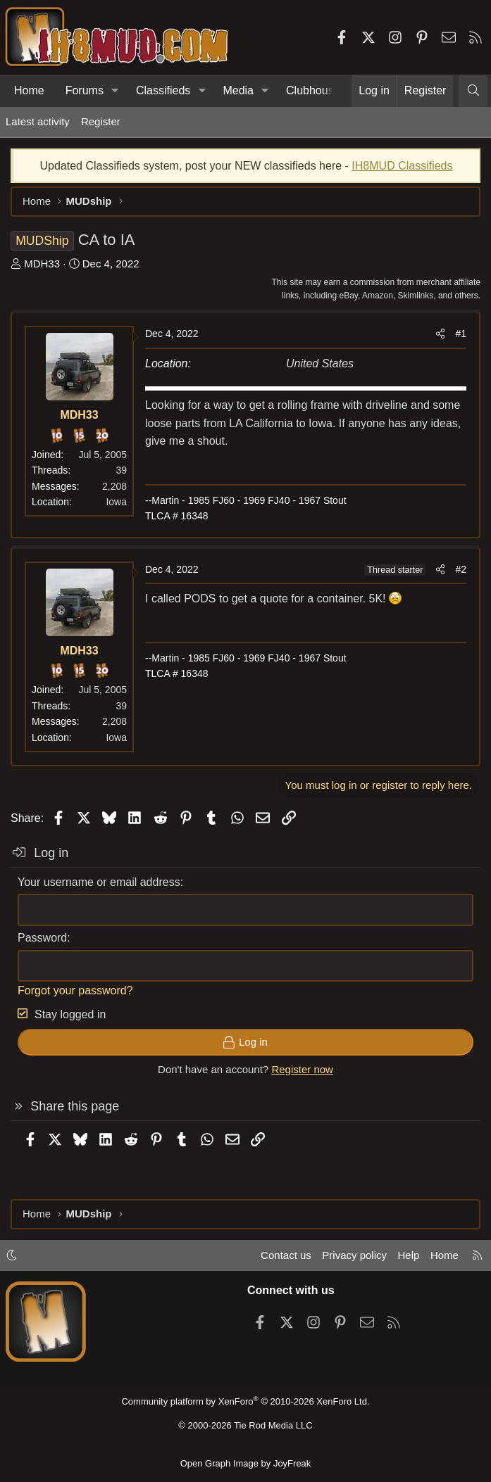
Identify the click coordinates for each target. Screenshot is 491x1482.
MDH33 (42, 264)
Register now (302, 1069)
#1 (460, 333)
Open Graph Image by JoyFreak (245, 1463)
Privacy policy (354, 1255)
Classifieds (163, 90)
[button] (115, 91)
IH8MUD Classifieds (402, 166)
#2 (460, 569)
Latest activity (38, 121)
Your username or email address (99, 882)
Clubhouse (313, 90)
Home (29, 90)
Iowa (116, 501)
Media (238, 90)
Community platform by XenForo (245, 1401)
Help (409, 1255)
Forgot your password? (75, 990)
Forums (85, 90)
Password (42, 938)
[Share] (440, 333)
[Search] (473, 91)
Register (100, 121)
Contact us (286, 1255)
